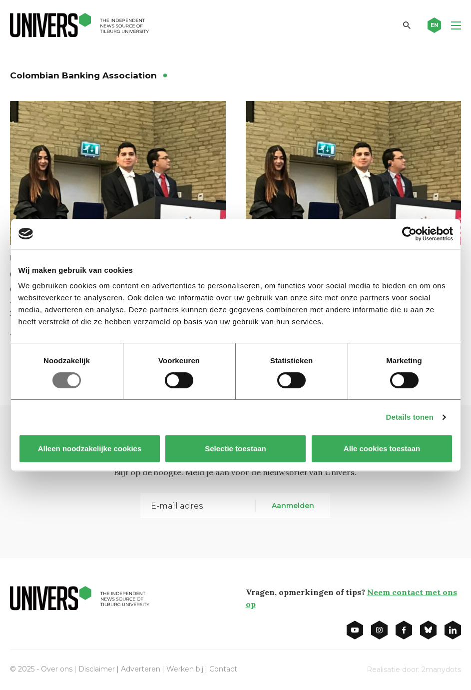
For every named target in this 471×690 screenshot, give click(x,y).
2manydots (441, 669)
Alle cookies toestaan (381, 448)
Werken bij (184, 669)
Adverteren (140, 669)
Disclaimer (96, 669)
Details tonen (410, 417)
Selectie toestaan (235, 448)
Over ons (56, 669)
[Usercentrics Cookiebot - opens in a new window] (409, 233)
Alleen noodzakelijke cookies (89, 448)
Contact (223, 669)
